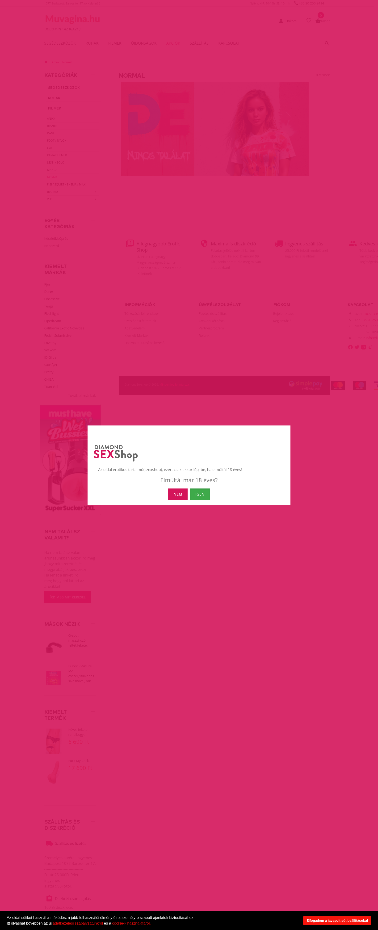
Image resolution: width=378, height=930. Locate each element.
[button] (152, 924)
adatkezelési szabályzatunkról (78, 923)
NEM (177, 494)
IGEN (200, 494)
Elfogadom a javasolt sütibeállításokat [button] (337, 920)
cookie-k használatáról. (131, 923)
